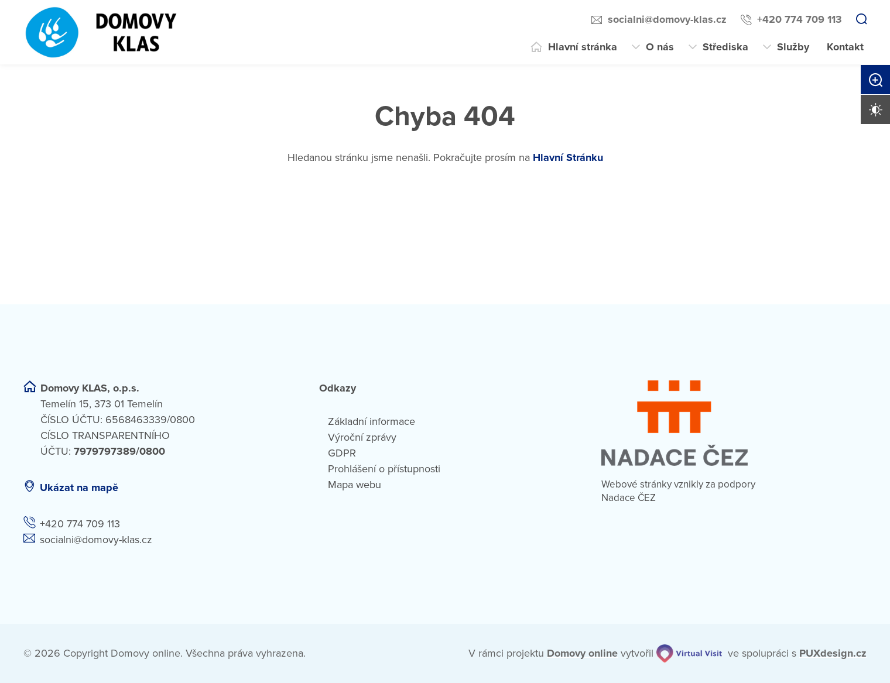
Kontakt (845, 46)
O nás (660, 46)
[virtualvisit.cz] (689, 653)
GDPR (342, 453)
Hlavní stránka (582, 46)
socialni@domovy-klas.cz (667, 19)
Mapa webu (354, 484)
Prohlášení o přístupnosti (384, 468)
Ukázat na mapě (79, 487)
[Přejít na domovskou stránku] (102, 32)
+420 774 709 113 (799, 19)
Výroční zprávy (362, 437)
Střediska (725, 46)
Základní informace (371, 421)
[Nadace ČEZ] (734, 423)
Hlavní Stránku (568, 157)
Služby (793, 46)
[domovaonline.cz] (582, 653)
